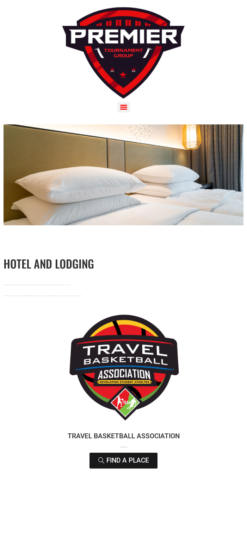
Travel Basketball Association (124, 436)
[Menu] (123, 107)
